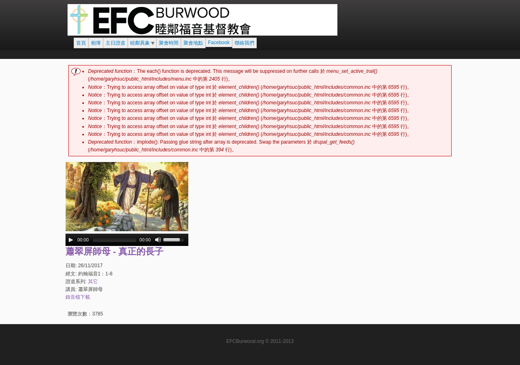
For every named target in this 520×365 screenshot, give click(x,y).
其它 (93, 281)
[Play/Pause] (71, 240)
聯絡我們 (244, 43)
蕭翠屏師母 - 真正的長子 (114, 251)
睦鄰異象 (140, 43)
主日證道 (115, 43)
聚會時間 (169, 43)
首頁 (81, 43)
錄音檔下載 (78, 297)
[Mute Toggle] (158, 240)
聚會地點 (193, 43)
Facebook (219, 42)
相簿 (96, 43)
